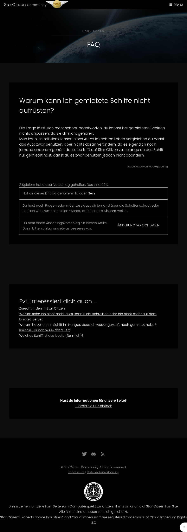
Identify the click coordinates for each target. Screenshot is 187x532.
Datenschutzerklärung (103, 472)
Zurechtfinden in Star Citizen (42, 308)
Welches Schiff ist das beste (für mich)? (51, 335)
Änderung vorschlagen (138, 225)
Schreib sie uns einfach (93, 406)
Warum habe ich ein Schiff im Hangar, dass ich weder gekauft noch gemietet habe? (87, 324)
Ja (76, 193)
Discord (110, 210)
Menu (178, 4)
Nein (91, 193)
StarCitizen (25, 4)
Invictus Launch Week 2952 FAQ (44, 330)
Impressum (76, 472)
